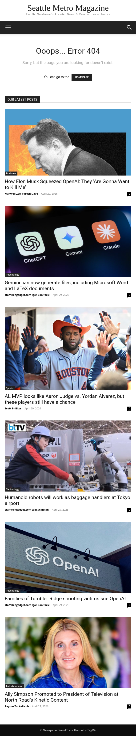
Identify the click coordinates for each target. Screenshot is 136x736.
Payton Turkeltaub (17, 706)
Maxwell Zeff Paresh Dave (21, 193)
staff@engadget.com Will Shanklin (27, 509)
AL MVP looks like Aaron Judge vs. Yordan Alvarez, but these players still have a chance (64, 399)
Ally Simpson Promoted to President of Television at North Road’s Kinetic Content (61, 697)
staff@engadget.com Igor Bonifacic (27, 294)
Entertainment (14, 686)
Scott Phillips (13, 408)
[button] (8, 27)
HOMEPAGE (82, 77)
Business (11, 173)
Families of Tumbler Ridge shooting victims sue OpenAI (65, 598)
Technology (12, 274)
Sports (9, 388)
